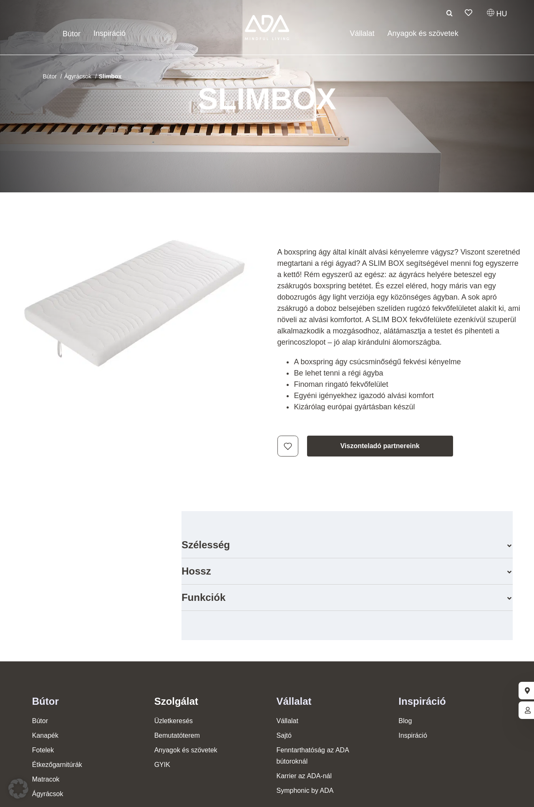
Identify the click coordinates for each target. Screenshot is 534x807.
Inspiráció (422, 701)
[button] (347, 545)
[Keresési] (449, 13)
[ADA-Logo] (267, 19)
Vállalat (293, 701)
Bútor (45, 701)
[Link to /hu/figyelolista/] (468, 12)
